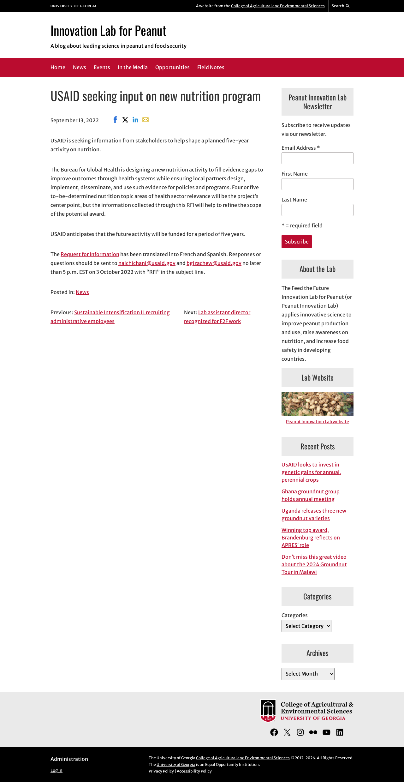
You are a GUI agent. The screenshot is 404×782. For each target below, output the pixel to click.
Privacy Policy (161, 771)
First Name (295, 174)
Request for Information (90, 254)
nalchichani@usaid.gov (146, 263)
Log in (56, 770)
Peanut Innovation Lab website (317, 421)
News (82, 292)
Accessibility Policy (194, 771)
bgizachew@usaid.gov (214, 263)
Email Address (301, 148)
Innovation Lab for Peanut (108, 30)
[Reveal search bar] (341, 6)
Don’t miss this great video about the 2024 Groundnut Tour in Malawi (314, 564)
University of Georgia (176, 764)
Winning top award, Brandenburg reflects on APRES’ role (311, 537)
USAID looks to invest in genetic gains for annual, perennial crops (311, 472)
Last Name (294, 199)
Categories (295, 615)
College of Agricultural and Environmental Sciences (278, 5)
